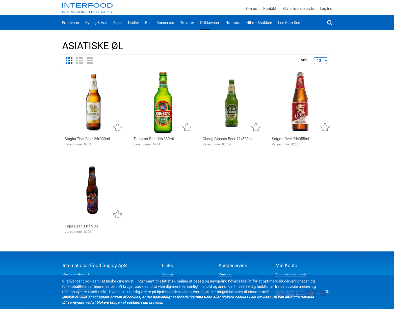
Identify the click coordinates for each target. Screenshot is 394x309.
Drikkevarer (209, 27)
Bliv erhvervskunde (298, 11)
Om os (251, 11)
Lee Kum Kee (289, 27)
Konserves (165, 27)
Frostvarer (70, 27)
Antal (305, 65)
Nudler (133, 27)
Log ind (326, 11)
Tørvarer (187, 27)
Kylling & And (96, 27)
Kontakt (269, 11)
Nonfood (232, 27)
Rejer (117, 27)
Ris (147, 27)
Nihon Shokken (259, 27)
